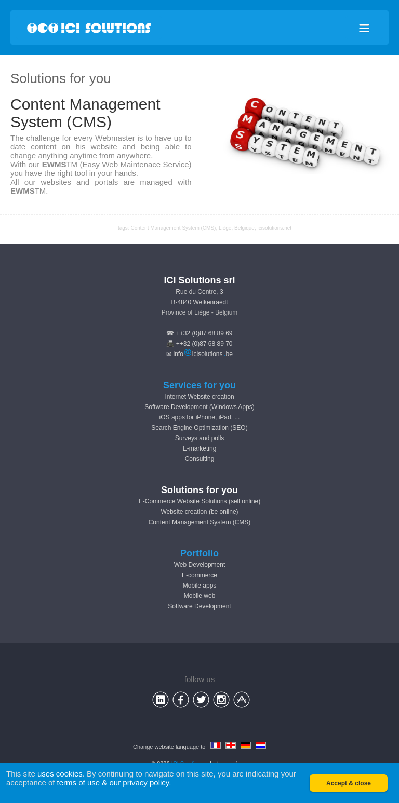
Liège (225, 228)
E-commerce (199, 575)
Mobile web (200, 596)
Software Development (199, 606)
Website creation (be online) (199, 511)
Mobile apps (200, 585)
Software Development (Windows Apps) (199, 407)
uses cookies (60, 773)
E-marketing (200, 448)
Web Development (199, 564)
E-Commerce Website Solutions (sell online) (200, 501)
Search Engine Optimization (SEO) (199, 427)
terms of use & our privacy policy (113, 782)
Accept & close (348, 783)
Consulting (200, 458)
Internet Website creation (199, 396)
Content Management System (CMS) (200, 522)
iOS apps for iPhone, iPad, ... (199, 417)
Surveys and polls (199, 438)
